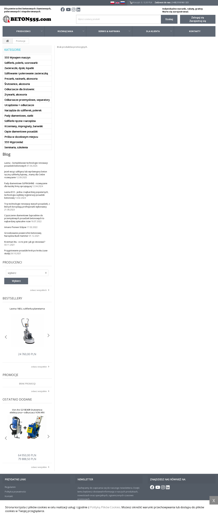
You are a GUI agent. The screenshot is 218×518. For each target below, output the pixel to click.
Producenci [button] (29, 31)
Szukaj (169, 19)
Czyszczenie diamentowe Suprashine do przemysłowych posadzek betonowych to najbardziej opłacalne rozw (24, 218)
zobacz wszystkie (39, 366)
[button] (27, 273)
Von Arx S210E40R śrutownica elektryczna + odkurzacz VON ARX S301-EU (27, 412)
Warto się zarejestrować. (175, 11)
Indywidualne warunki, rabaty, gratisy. (182, 9)
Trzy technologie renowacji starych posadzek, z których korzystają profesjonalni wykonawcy (27, 205)
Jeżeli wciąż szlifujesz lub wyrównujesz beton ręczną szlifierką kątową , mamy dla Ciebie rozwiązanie (25, 174)
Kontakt (9, 496)
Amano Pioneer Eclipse (15, 227)
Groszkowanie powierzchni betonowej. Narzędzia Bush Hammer (23, 234)
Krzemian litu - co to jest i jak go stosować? (24, 241)
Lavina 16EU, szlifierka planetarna (27, 308)
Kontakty (194, 31)
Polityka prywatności (15, 491)
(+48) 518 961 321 (180, 2)
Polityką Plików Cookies (105, 507)
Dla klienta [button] (159, 31)
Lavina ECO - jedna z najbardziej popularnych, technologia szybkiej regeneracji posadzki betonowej (26, 195)
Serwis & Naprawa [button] (114, 31)
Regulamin (10, 487)
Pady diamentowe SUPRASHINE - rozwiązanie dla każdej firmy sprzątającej (25, 185)
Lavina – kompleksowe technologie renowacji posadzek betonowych (26, 164)
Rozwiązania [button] (71, 31)
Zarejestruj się (197, 21)
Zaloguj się (197, 17)
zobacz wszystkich (38, 290)
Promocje (10, 375)
